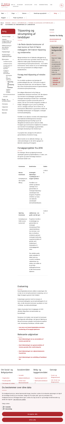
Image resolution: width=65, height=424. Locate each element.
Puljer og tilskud (18, 17)
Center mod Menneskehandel (23, 381)
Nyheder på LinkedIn (56, 79)
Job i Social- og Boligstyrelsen (55, 381)
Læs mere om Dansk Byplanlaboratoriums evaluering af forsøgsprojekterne (32, 328)
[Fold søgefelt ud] (62, 5)
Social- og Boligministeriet (55, 376)
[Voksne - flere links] (28, 13)
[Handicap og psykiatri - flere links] (48, 13)
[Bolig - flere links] (58, 13)
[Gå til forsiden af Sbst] (5, 5)
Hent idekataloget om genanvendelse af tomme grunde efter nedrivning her (31, 346)
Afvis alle (32, 420)
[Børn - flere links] (6, 13)
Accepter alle (32, 414)
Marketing (8, 409)
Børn (2, 13)
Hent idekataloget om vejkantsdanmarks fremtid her (31, 352)
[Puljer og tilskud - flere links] (24, 18)
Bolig (55, 13)
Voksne (24, 13)
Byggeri (3, 17)
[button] (13, 36)
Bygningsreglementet (41, 378)
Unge (13, 13)
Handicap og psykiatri (40, 13)
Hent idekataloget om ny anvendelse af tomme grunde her (31, 340)
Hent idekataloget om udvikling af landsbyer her (33, 358)
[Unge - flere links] (16, 13)
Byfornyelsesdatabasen (41, 381)
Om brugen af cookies (8, 383)
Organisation (5, 378)
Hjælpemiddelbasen (24, 378)
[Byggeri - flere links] (7, 18)
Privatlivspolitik (6, 380)
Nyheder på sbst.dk (56, 83)
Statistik (8, 407)
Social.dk (21, 375)
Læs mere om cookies (19, 399)
